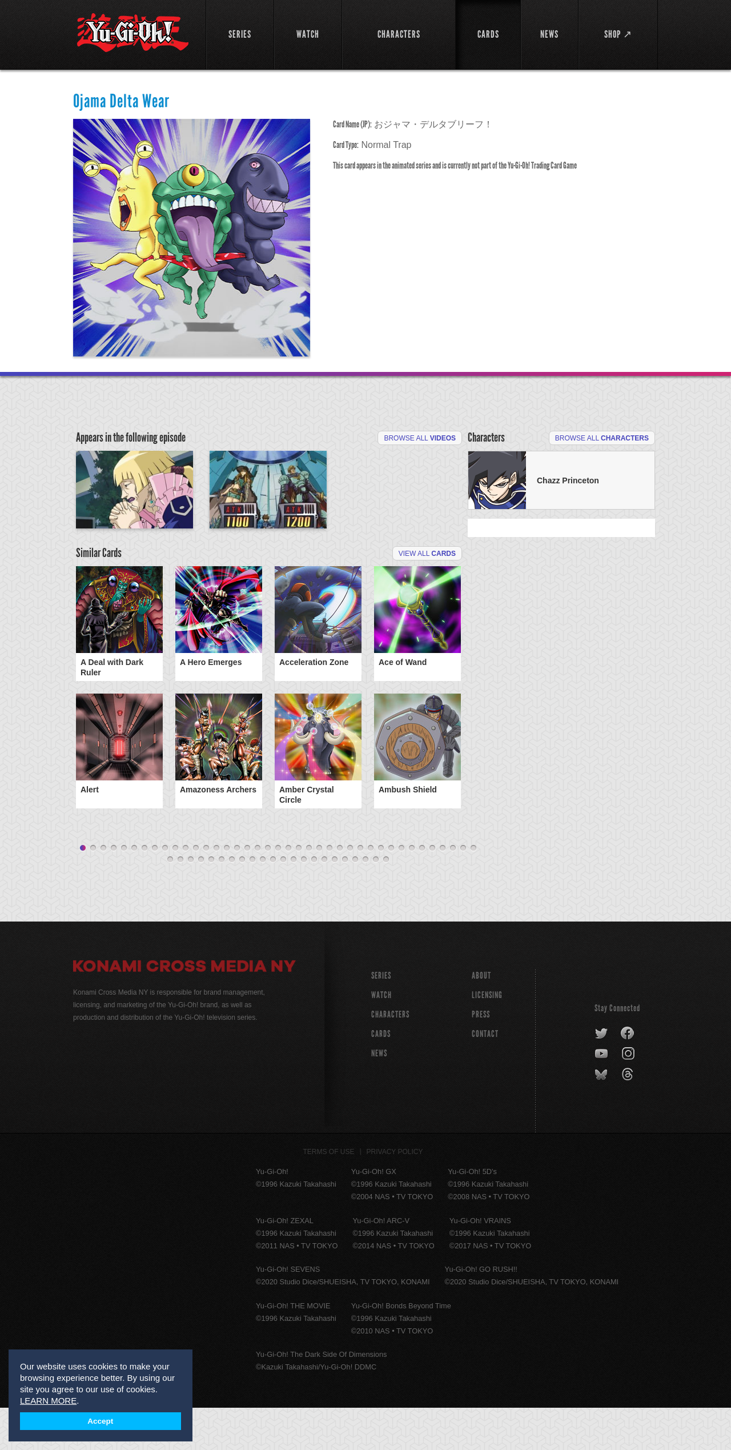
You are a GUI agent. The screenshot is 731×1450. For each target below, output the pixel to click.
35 (432, 890)
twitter (602, 1076)
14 (216, 890)
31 (391, 890)
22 (298, 890)
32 (401, 890)
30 (380, 890)
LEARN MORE (48, 1400)
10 (175, 890)
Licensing (487, 1037)
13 (206, 890)
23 (309, 890)
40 (170, 902)
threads (629, 1117)
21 (288, 890)
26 (339, 890)
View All (427, 620)
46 (231, 902)
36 (442, 890)
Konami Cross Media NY (184, 1010)
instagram (629, 1096)
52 (293, 902)
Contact (485, 1076)
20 (278, 890)
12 (195, 890)
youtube (602, 1096)
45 (221, 902)
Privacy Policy (395, 1194)
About (481, 1017)
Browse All (420, 438)
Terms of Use (329, 1194)
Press (481, 1056)
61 (386, 902)
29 (370, 890)
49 (262, 902)
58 (355, 902)
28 (360, 890)
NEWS (379, 1095)
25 (329, 890)
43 (201, 902)
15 (226, 890)
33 (411, 890)
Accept (100, 1421)
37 (452, 890)
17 (247, 890)
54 (314, 902)
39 (473, 890)
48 (252, 902)
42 (190, 902)
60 (375, 902)
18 (257, 890)
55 (324, 902)
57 (345, 902)
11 (185, 890)
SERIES (381, 1017)
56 (334, 902)
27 (350, 890)
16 (237, 890)
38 (463, 890)
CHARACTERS (390, 1056)
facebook (628, 1076)
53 (303, 902)
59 (365, 902)
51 (283, 902)
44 (211, 902)
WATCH (381, 1037)
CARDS (381, 1076)
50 (273, 902)
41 (180, 902)
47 (242, 902)
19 (267, 890)
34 (422, 890)
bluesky (602, 1117)
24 (319, 890)
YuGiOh (132, 33)
